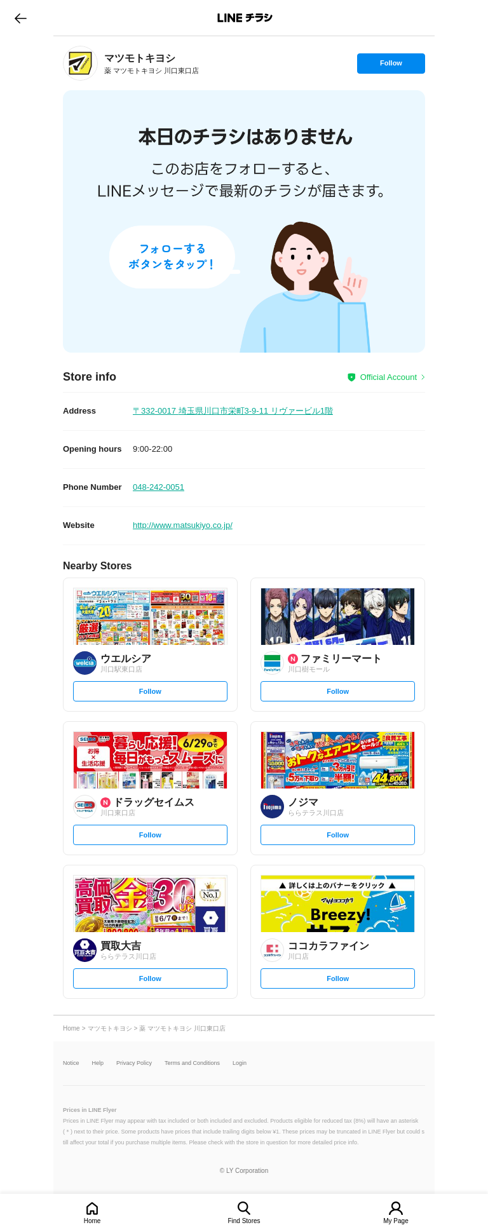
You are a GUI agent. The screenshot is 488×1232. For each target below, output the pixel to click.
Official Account (388, 377)
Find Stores (243, 1220)
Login (240, 1063)
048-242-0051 (158, 487)
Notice (71, 1063)
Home (92, 1220)
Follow (390, 66)
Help (98, 1063)
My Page (395, 1220)
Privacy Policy (134, 1063)
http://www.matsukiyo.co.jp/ (183, 525)
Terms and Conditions (192, 1063)
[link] (80, 63)
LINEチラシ (244, 17)
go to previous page (20, 18)
